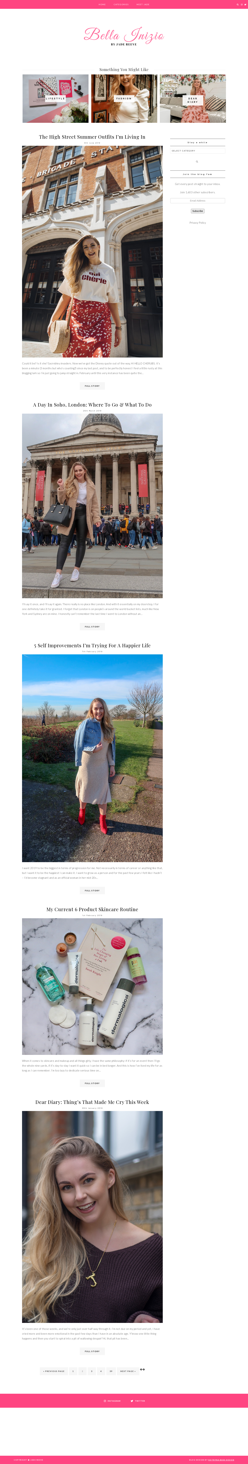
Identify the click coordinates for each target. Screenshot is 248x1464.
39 (111, 1371)
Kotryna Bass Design (221, 1460)
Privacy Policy (197, 222)
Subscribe (197, 211)
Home (102, 4)
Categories (121, 4)
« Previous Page (54, 1371)
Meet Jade (143, 4)
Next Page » (128, 1371)
